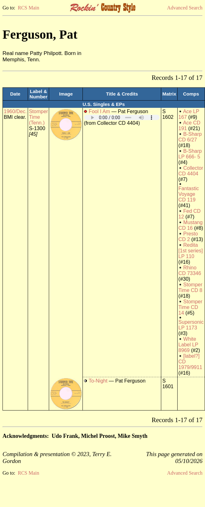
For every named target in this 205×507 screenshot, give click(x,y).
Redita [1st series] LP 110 (191, 250)
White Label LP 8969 (188, 344)
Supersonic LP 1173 (191, 324)
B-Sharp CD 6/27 (190, 136)
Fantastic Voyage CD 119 (189, 194)
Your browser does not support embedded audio (122, 117)
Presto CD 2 (188, 236)
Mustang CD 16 (191, 225)
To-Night (98, 380)
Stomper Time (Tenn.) (38, 117)
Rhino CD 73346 (190, 270)
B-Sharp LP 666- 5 (190, 153)
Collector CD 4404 (191, 170)
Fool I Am (99, 111)
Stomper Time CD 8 (190, 287)
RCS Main (28, 7)
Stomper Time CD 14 (190, 307)
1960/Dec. (15, 111)
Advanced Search (184, 7)
